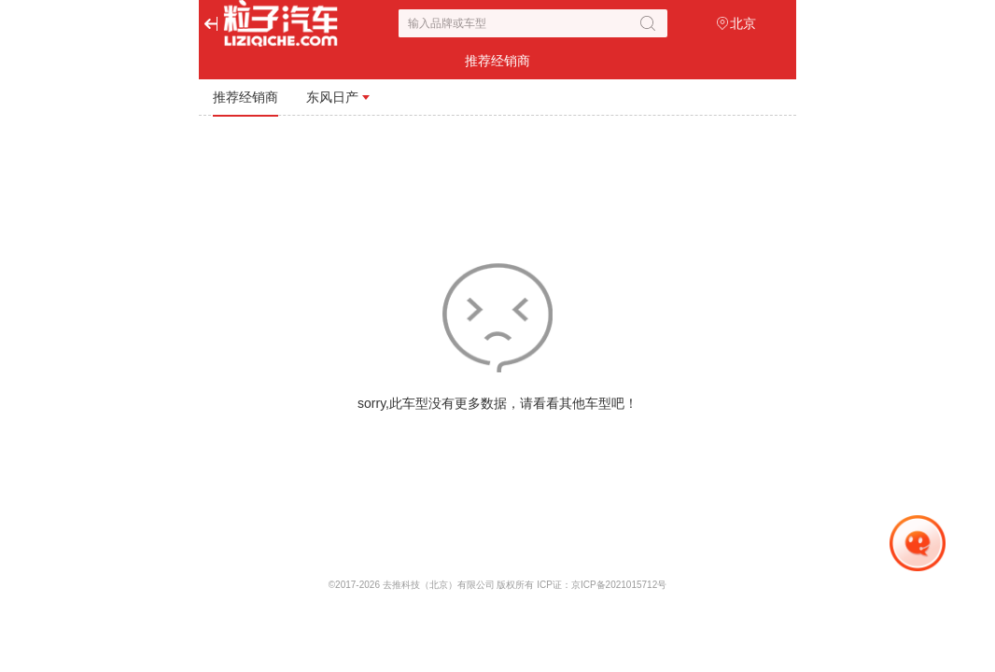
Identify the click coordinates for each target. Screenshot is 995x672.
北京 (743, 23)
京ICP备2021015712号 (618, 585)
